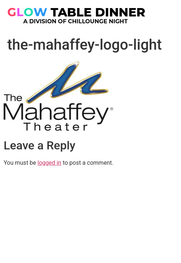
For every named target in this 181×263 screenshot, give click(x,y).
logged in (49, 162)
